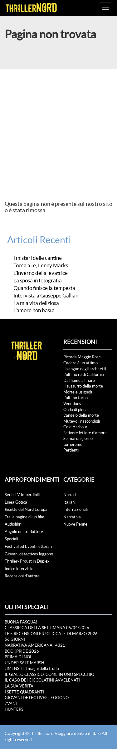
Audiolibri (13, 524)
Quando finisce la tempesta (44, 288)
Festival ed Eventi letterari (28, 546)
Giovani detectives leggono (29, 554)
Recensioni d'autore (22, 576)
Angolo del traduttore (24, 531)
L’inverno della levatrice (40, 273)
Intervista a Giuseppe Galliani (46, 295)
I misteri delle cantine (37, 258)
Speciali (11, 539)
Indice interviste (19, 568)
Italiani (69, 502)
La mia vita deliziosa (36, 303)
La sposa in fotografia (37, 280)
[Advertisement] (58, 131)
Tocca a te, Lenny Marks (40, 265)
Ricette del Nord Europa (26, 509)
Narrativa (72, 517)
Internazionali (75, 509)
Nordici (69, 494)
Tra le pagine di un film (24, 517)
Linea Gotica (16, 502)
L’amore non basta (34, 310)
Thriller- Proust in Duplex (27, 561)
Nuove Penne (75, 524)
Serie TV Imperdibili (22, 494)
